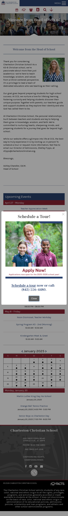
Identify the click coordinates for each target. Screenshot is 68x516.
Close (34, 298)
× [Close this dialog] (63, 214)
